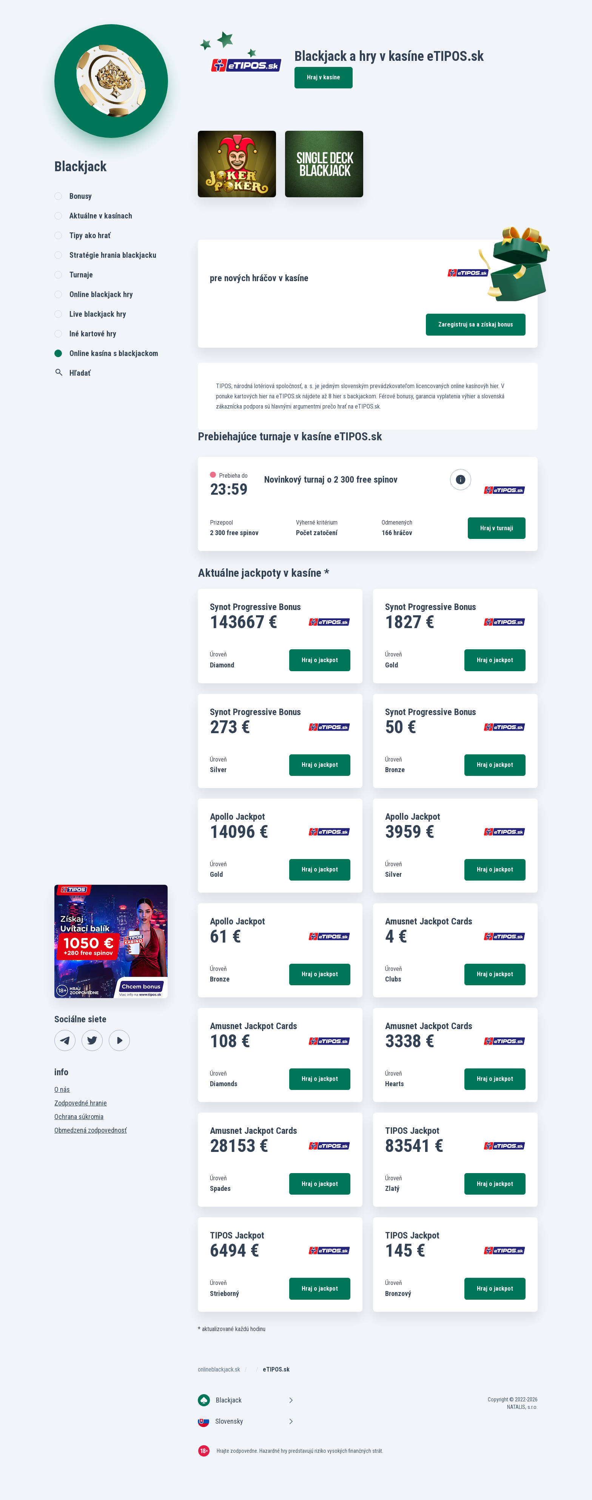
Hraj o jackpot (320, 660)
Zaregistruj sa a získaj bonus (475, 324)
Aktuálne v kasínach (100, 215)
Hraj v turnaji (496, 528)
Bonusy (80, 196)
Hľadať (72, 373)
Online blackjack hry (101, 294)
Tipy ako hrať (90, 235)
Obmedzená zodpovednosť (90, 1130)
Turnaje (81, 274)
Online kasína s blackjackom (113, 353)
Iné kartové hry (92, 333)
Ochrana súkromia (78, 1117)
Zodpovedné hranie (80, 1103)
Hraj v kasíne (323, 77)
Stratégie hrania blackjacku (112, 255)
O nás (62, 1089)
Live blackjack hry (97, 314)
